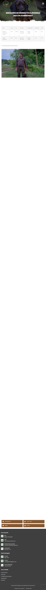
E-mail (6, 560)
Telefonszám (8, 564)
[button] (43, 3)
